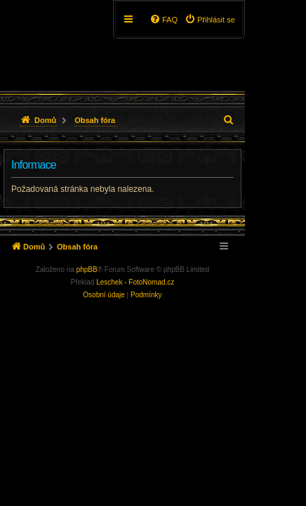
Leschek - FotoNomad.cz (135, 282)
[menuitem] (210, 19)
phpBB (87, 269)
